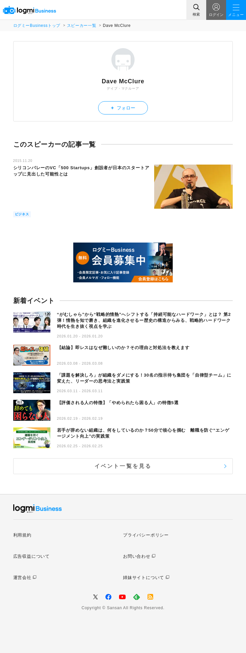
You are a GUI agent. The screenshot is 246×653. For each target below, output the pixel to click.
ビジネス (22, 214)
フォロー (123, 107)
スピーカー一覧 (81, 26)
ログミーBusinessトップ (36, 26)
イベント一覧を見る (123, 466)
